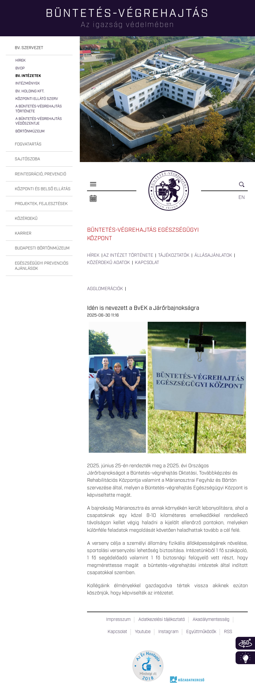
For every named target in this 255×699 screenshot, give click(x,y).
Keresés (243, 187)
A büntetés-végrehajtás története (38, 109)
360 (245, 643)
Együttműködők (201, 632)
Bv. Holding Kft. (29, 91)
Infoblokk (245, 657)
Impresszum (118, 620)
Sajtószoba (27, 159)
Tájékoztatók (173, 255)
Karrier (23, 233)
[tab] (39, 48)
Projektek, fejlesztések (41, 203)
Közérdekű (26, 218)
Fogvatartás (28, 144)
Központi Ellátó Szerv (36, 98)
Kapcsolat (147, 263)
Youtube (143, 632)
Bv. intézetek (28, 75)
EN (241, 197)
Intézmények (27, 83)
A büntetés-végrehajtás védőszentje (38, 121)
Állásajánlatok (213, 255)
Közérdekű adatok (108, 263)
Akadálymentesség (211, 620)
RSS (228, 632)
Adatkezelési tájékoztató (161, 620)
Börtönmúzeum (30, 131)
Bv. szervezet (29, 48)
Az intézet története (128, 255)
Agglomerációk (105, 289)
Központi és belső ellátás (42, 189)
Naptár (93, 198)
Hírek (20, 60)
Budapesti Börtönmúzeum (42, 248)
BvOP (20, 68)
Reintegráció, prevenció (40, 174)
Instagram (168, 632)
